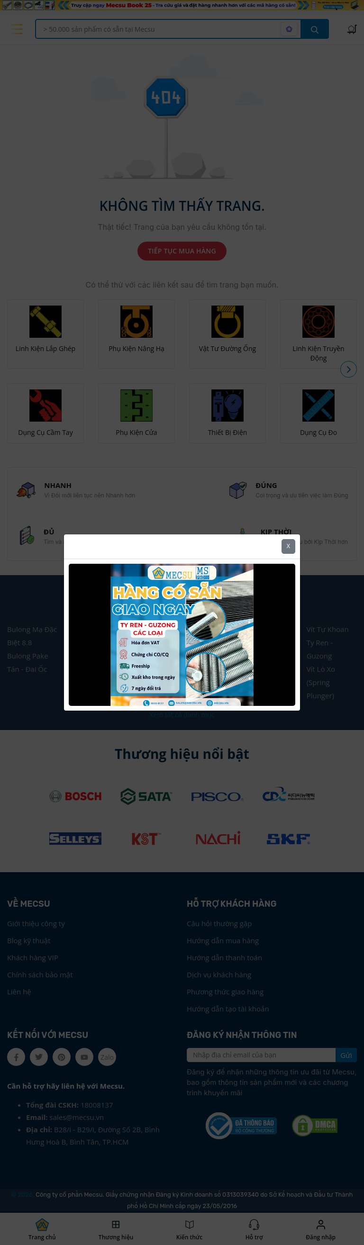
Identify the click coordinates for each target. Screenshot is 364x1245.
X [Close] (288, 543)
